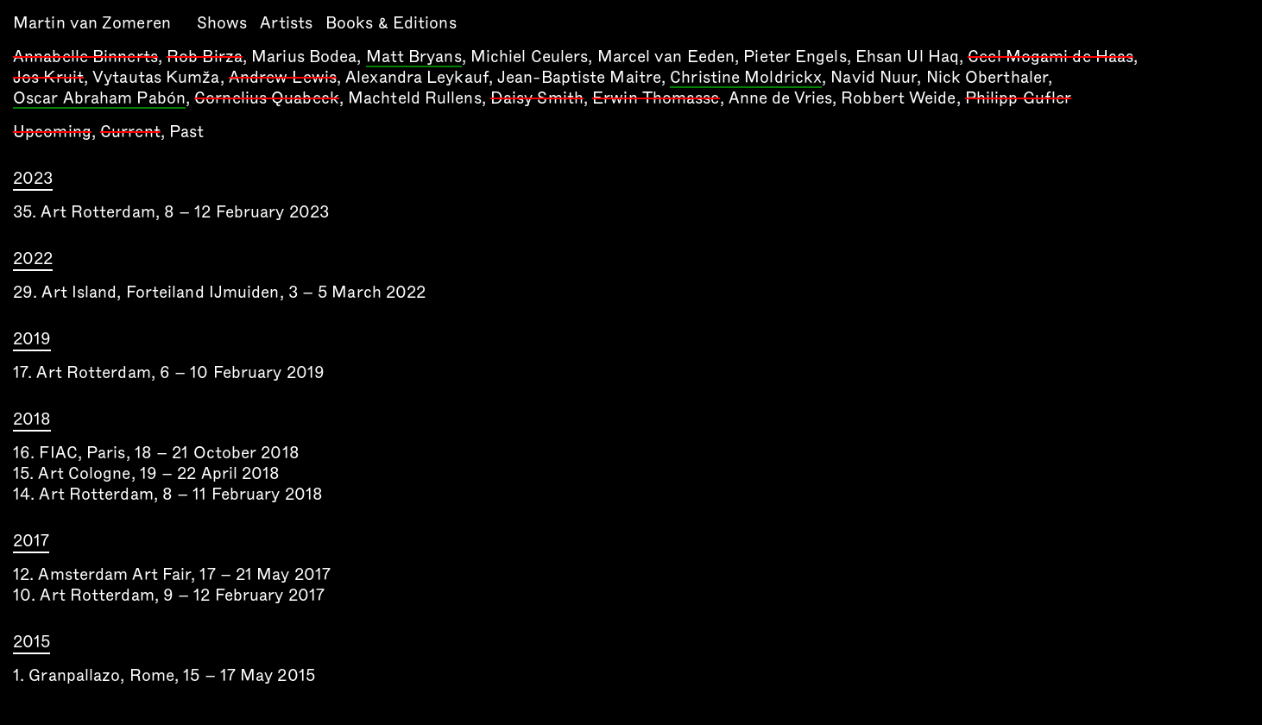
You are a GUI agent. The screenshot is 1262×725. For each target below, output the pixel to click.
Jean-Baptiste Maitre (579, 77)
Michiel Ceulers (529, 56)
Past (186, 131)
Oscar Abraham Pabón (99, 99)
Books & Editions (391, 23)
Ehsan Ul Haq (907, 56)
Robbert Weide (898, 98)
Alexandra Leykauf (417, 77)
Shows (222, 23)
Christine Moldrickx (746, 78)
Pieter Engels (794, 56)
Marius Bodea (304, 56)
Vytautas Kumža (155, 77)
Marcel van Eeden (666, 56)
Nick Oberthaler (987, 77)
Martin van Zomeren (92, 23)
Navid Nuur (873, 77)
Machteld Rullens (415, 98)
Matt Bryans (414, 57)
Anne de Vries (780, 98)
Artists (286, 23)
